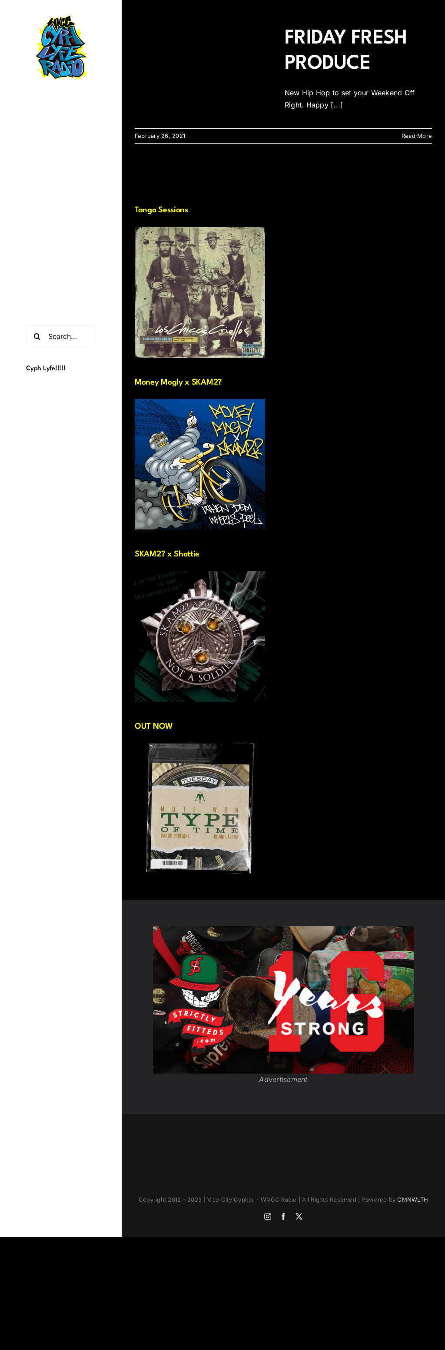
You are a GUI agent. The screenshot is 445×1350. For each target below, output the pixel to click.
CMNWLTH (412, 1199)
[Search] (37, 336)
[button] (60, 249)
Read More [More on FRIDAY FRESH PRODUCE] (417, 135)
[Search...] (61, 336)
